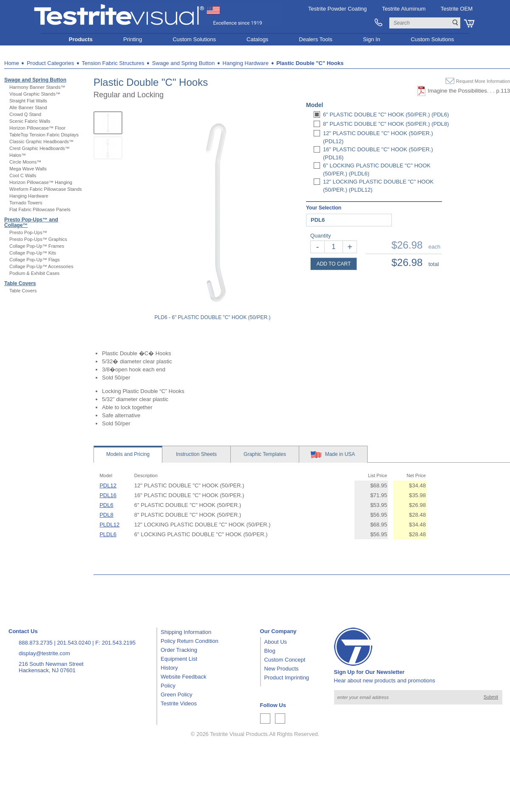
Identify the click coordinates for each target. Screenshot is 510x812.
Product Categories (50, 63)
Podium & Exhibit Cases (34, 273)
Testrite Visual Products (239, 734)
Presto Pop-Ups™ (28, 232)
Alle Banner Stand (28, 107)
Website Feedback (183, 676)
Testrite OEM (457, 9)
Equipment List (179, 659)
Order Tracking (179, 650)
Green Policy (176, 694)
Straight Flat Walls (28, 100)
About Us (275, 642)
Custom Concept (285, 659)
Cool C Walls (22, 175)
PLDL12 (109, 524)
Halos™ (17, 155)
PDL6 (106, 505)
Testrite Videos (179, 703)
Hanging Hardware (28, 195)
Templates (265, 454)
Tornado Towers (25, 202)
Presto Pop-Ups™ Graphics (38, 239)
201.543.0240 (74, 642)
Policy (168, 685)
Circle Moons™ (25, 161)
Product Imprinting (286, 677)
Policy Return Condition (189, 641)
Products (81, 39)
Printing (132, 39)
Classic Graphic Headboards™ (41, 141)
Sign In (371, 39)
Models (128, 454)
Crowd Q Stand (25, 114)
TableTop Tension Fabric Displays (44, 134)
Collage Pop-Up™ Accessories (41, 266)
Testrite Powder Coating (337, 9)
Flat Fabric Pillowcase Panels (40, 209)
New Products (281, 668)
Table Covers (20, 283)
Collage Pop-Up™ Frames (36, 246)
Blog (269, 651)
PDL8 (106, 515)
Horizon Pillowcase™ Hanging (40, 182)
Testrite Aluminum (404, 9)
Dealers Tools (315, 39)
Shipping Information (186, 632)
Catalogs (257, 39)
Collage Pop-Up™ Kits (32, 252)
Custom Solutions (194, 39)
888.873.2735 (36, 642)
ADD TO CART (334, 264)
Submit (491, 696)
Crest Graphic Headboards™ (39, 148)
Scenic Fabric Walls (29, 121)
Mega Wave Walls (28, 168)
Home (11, 63)
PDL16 (107, 495)
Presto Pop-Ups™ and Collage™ (31, 222)
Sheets (196, 454)
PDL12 (107, 485)
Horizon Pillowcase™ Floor (37, 127)
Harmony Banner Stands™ (37, 87)
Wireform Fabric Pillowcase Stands (45, 189)
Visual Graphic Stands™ (34, 93)
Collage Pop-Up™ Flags (34, 259)
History (169, 668)
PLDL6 (107, 534)
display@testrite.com (44, 653)
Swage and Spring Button (35, 80)
